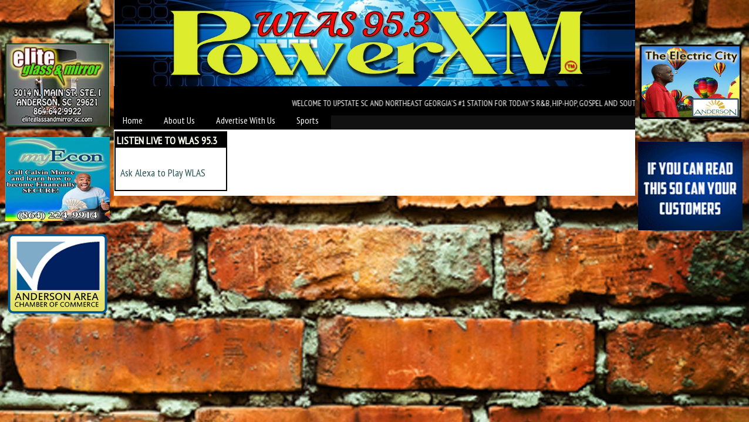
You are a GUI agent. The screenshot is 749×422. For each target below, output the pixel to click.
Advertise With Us (245, 120)
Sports (307, 120)
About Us (179, 120)
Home (133, 120)
